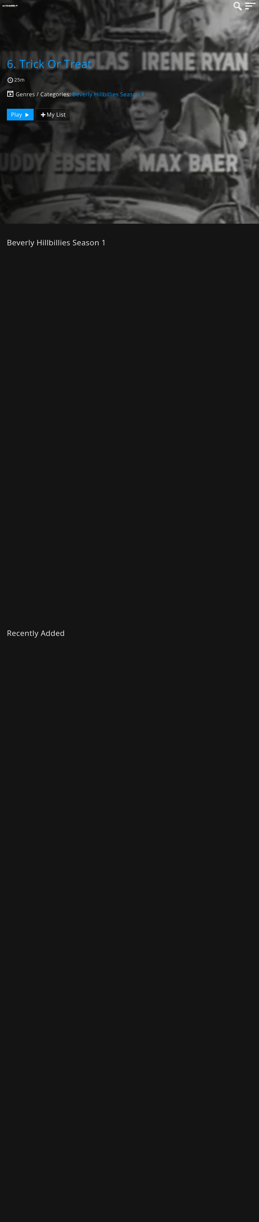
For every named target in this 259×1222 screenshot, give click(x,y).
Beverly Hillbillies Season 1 (108, 94)
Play (21, 114)
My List (53, 115)
